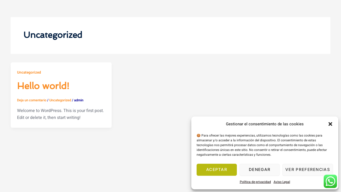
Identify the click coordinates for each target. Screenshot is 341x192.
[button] (330, 124)
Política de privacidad (255, 181)
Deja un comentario (32, 100)
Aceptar (216, 169)
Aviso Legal (282, 181)
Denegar (259, 169)
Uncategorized (29, 72)
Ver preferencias (307, 169)
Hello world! (45, 85)
